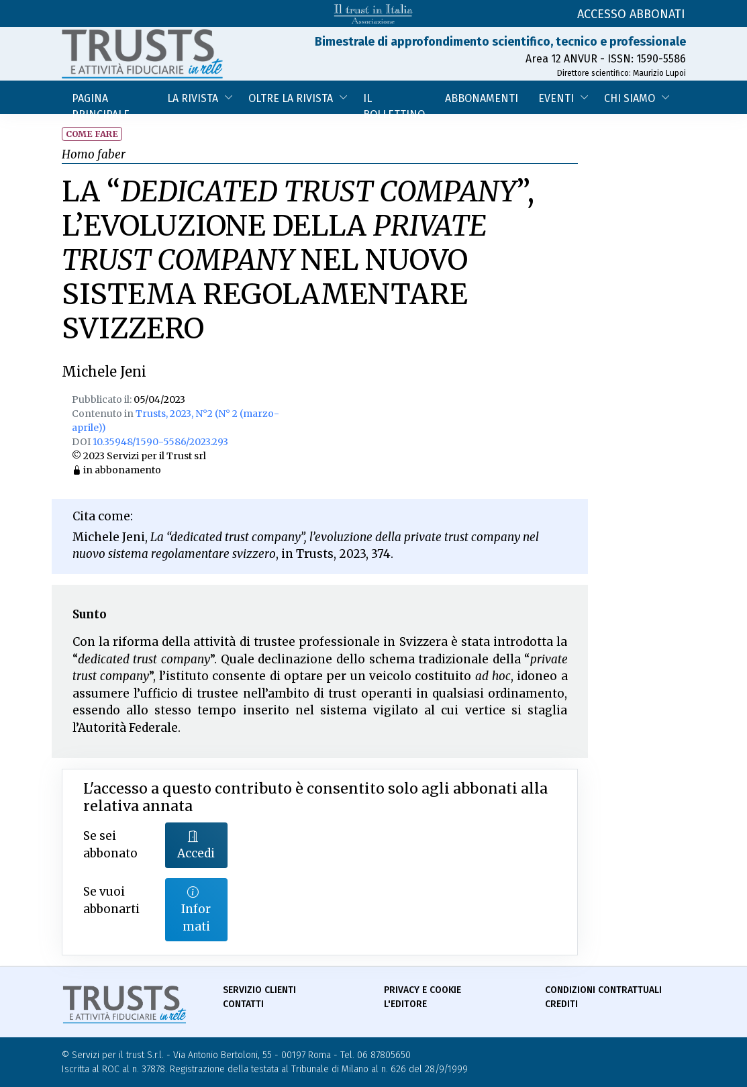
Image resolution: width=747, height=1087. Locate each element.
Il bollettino (394, 103)
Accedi (196, 845)
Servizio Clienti (259, 990)
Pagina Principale (101, 103)
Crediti (561, 1004)
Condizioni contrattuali (603, 990)
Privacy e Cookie (422, 990)
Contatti (243, 1004)
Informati (196, 909)
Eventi (556, 98)
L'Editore (405, 1004)
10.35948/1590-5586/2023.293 (160, 442)
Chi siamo (629, 98)
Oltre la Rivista (290, 98)
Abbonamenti (481, 98)
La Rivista (192, 98)
